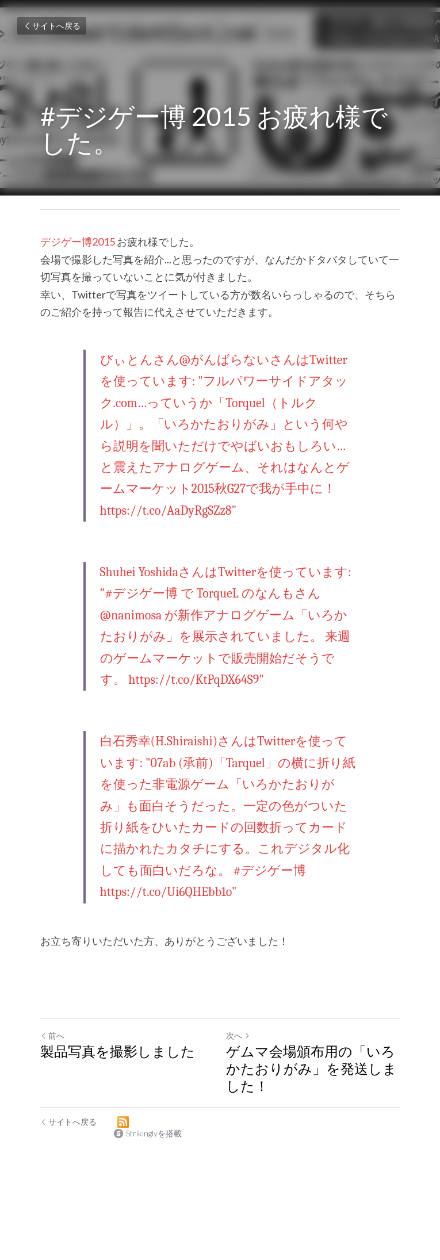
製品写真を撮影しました (117, 1051)
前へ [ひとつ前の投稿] (52, 1035)
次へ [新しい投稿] (238, 1035)
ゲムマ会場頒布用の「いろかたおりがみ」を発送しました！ (311, 1068)
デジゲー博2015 (77, 241)
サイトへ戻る (52, 25)
